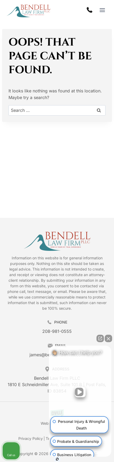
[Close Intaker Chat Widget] (108, 338)
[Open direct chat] (100, 338)
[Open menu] (102, 10)
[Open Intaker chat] (57, 459)
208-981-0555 (57, 331)
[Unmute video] (80, 392)
